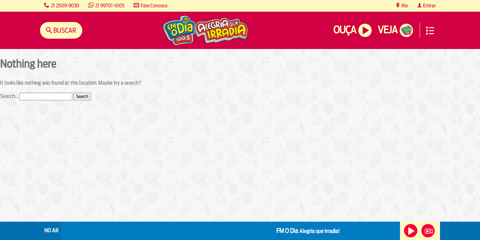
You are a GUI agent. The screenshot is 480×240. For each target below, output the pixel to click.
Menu (430, 31)
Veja (387, 30)
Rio (404, 5)
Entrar (429, 5)
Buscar (64, 30)
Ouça (344, 30)
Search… (9, 96)
